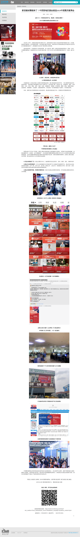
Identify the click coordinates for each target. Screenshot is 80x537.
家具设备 (32, 2)
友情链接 (45, 2)
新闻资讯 (4, 11)
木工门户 (19, 532)
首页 (22, 2)
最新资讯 (27, 2)
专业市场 (4, 17)
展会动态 (4, 14)
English (50, 2)
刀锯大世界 (38, 2)
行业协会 (4, 20)
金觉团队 (13, 532)
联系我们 (26, 532)
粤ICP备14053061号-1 (73, 532)
